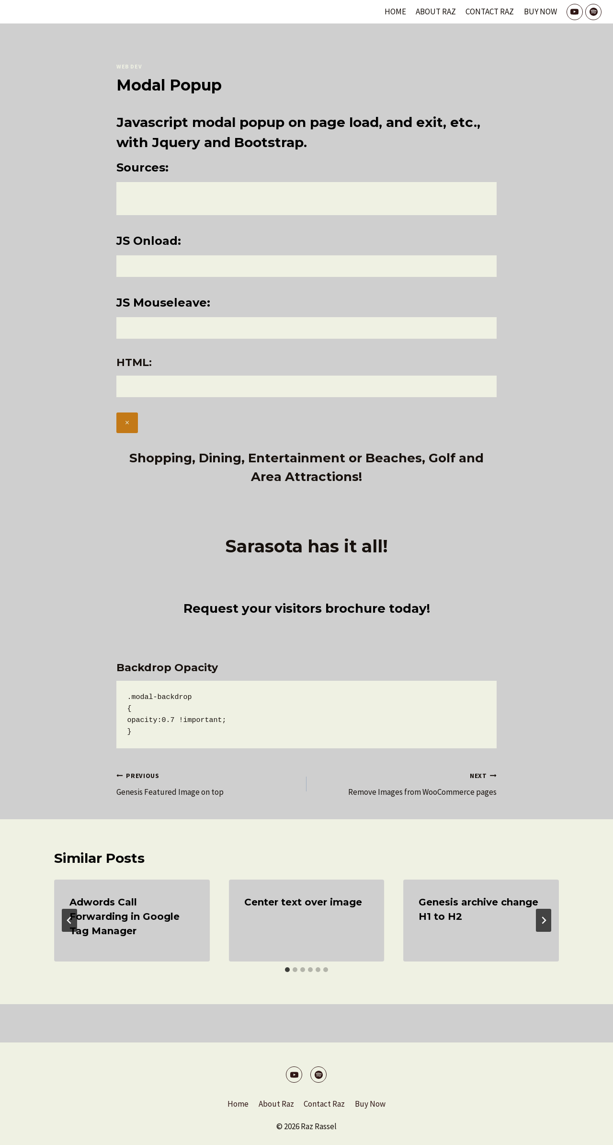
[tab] (287, 969)
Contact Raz (489, 11)
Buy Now (540, 11)
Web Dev (129, 66)
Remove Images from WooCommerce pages (406, 783)
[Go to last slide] (69, 920)
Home (395, 11)
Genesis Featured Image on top (207, 783)
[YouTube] (575, 12)
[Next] (543, 920)
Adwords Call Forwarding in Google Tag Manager (124, 916)
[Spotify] (593, 12)
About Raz (436, 11)
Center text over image (303, 902)
